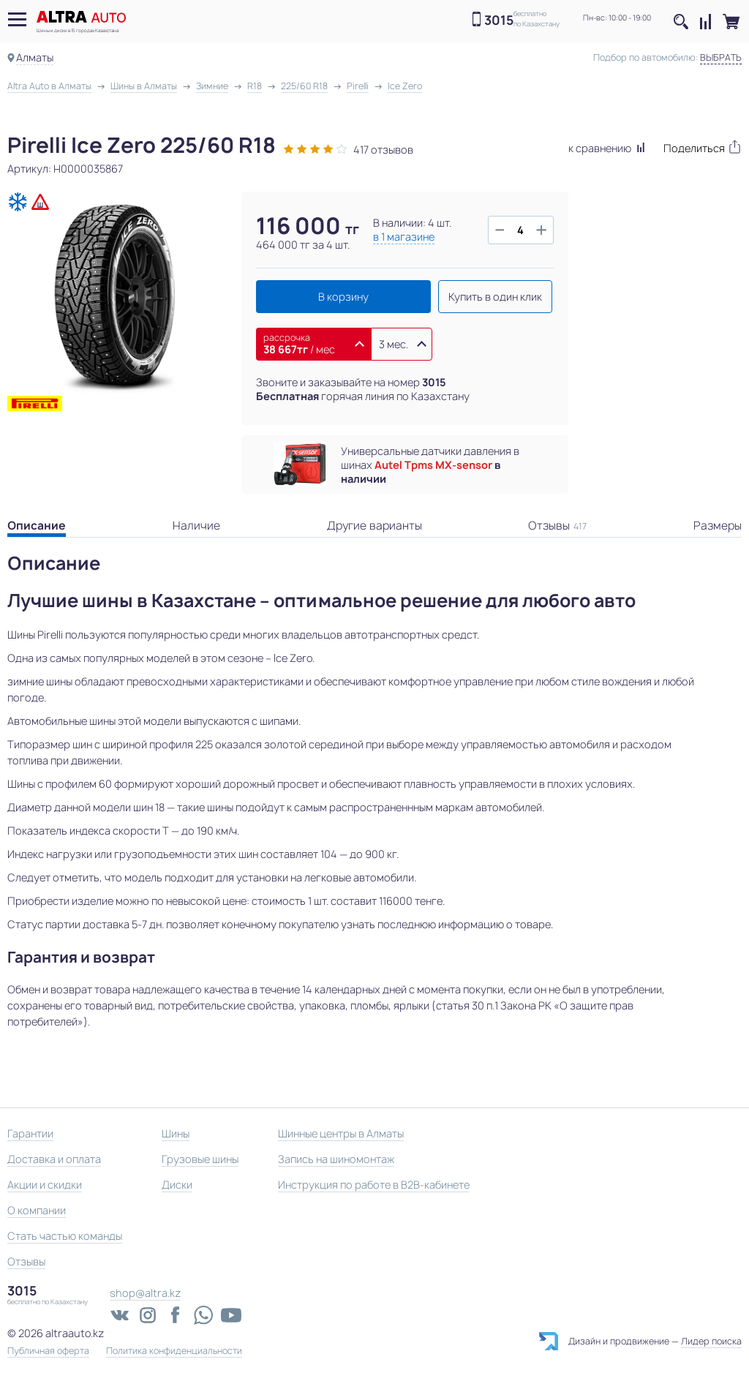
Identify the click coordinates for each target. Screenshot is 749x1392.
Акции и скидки (44, 1185)
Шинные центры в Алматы (341, 1133)
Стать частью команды (64, 1236)
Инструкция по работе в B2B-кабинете (374, 1185)
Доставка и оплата (54, 1159)
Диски (177, 1185)
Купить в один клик (495, 297)
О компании (36, 1210)
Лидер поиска (711, 1341)
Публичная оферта (48, 1351)
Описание (36, 525)
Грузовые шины (200, 1159)
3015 (498, 20)
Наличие (196, 525)
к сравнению (606, 148)
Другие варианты (374, 525)
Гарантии (30, 1133)
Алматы (34, 57)
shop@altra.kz (145, 1293)
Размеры (717, 525)
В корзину (343, 297)
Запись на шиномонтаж (336, 1159)
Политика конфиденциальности (174, 1351)
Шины (175, 1133)
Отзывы (557, 525)
